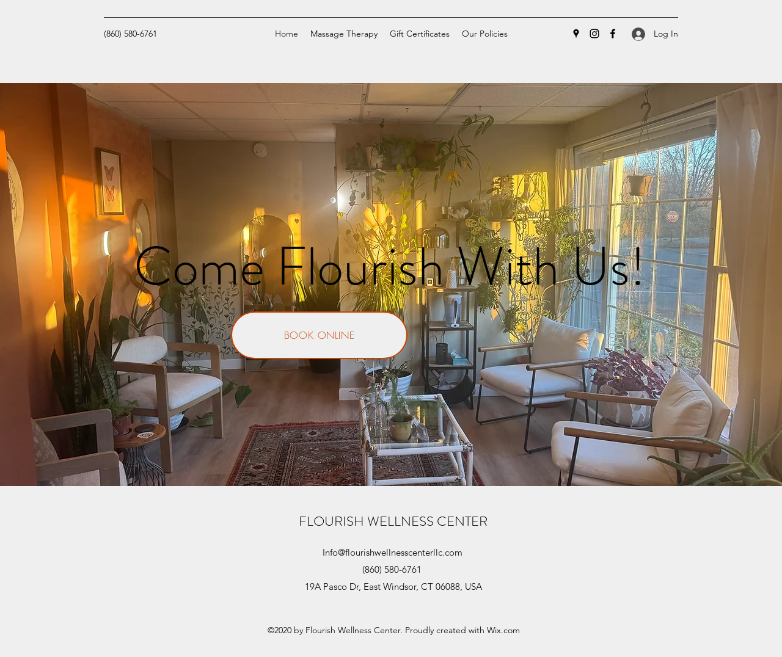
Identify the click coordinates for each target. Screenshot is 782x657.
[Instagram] (594, 33)
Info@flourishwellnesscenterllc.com (392, 552)
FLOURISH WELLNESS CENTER (393, 521)
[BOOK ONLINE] (319, 335)
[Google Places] (576, 33)
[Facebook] (613, 33)
